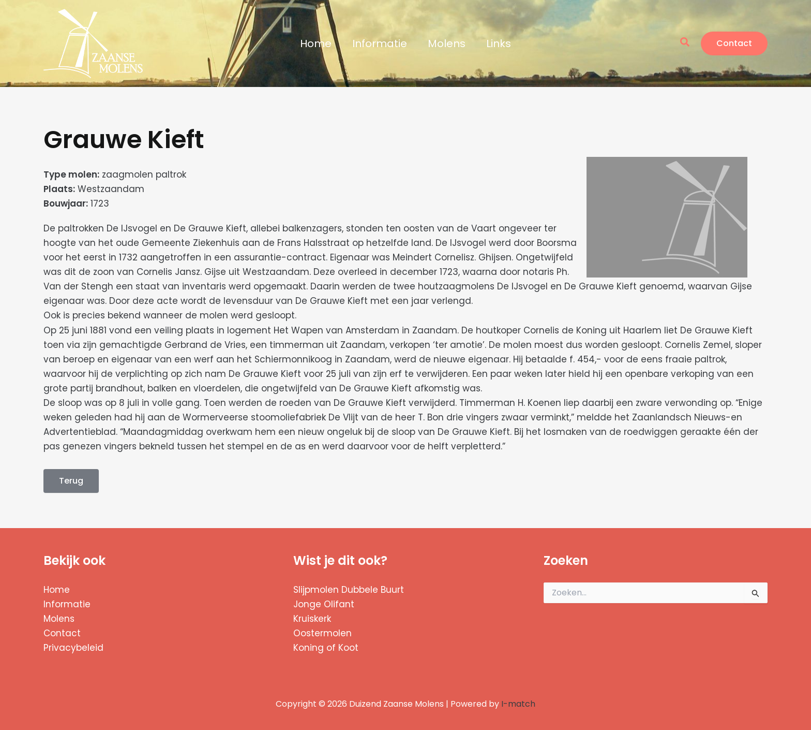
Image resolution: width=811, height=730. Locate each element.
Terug (71, 481)
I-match (518, 704)
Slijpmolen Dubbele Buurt (348, 589)
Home (316, 43)
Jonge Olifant (323, 604)
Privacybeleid (73, 647)
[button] (685, 43)
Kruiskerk (312, 618)
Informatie (379, 43)
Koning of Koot (325, 647)
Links (498, 43)
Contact (62, 633)
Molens (446, 43)
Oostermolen (322, 633)
